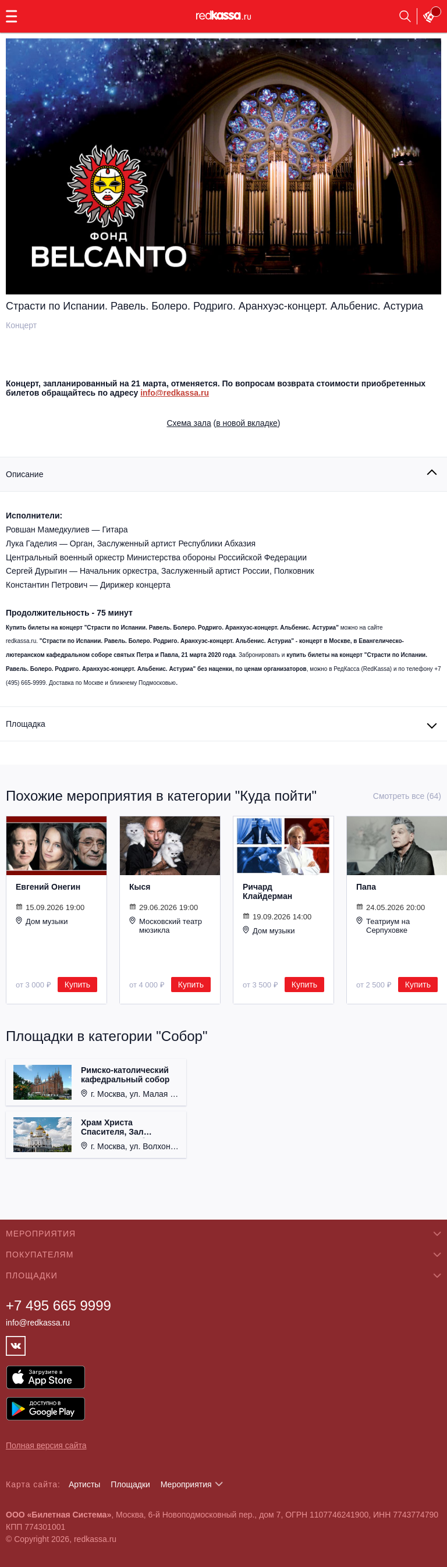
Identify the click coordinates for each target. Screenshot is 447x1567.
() (224, 423)
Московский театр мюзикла (165, 925)
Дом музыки (42, 921)
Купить (77, 984)
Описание (24, 474)
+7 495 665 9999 (58, 1305)
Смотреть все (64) (407, 796)
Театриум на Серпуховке (383, 925)
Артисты (85, 1484)
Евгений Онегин (48, 886)
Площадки (130, 1484)
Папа (366, 886)
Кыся (139, 886)
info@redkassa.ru (174, 392)
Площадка (25, 724)
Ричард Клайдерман (267, 891)
